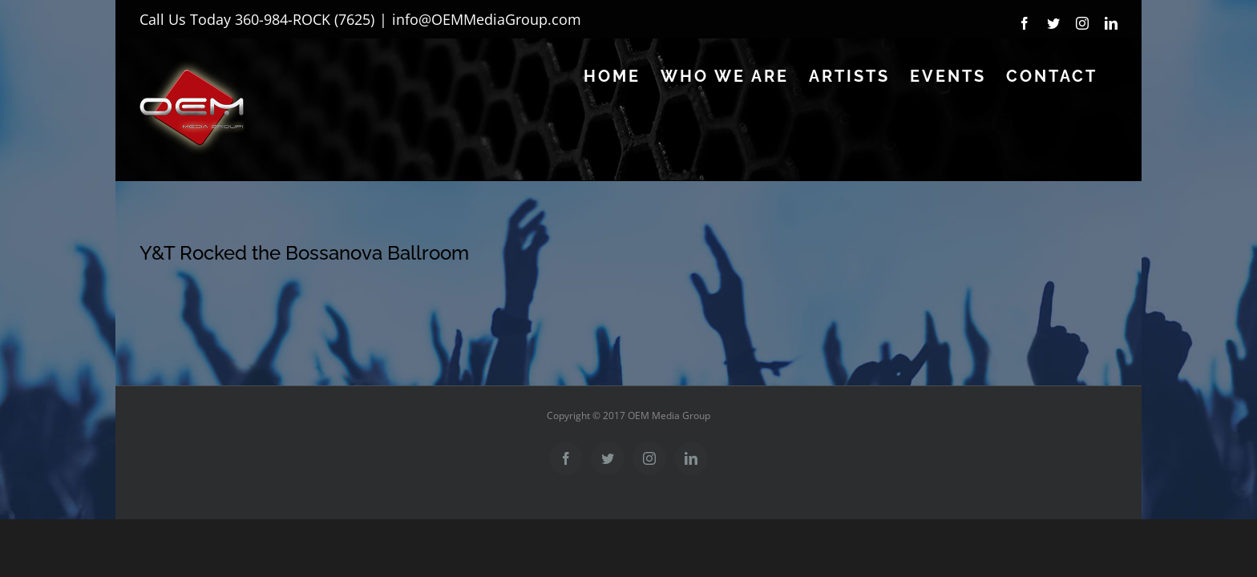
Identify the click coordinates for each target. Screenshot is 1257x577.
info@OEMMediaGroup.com (486, 19)
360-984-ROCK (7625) (304, 19)
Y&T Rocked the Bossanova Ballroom (304, 252)
